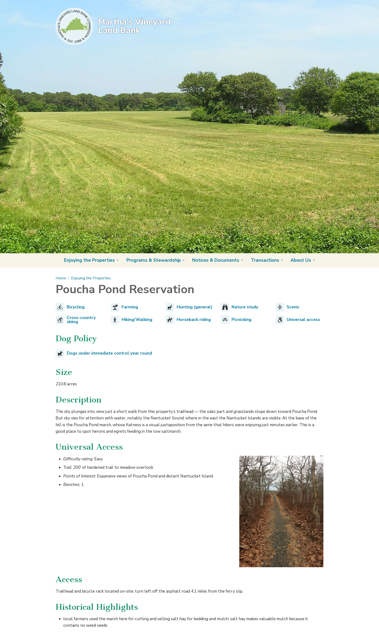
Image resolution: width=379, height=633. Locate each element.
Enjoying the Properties (91, 278)
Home (61, 278)
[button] (91, 260)
